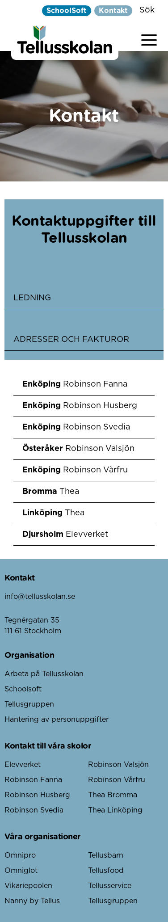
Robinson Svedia (33, 810)
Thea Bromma (112, 795)
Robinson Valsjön (118, 764)
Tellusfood (106, 870)
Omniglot (21, 870)
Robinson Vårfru (116, 779)
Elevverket (22, 764)
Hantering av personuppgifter (56, 719)
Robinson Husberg (37, 795)
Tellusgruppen (29, 704)
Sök (147, 10)
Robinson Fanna (33, 779)
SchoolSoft (66, 10)
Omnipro (20, 855)
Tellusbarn (105, 855)
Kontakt (113, 10)
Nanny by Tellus (32, 901)
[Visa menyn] (149, 38)
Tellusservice (109, 885)
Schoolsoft (23, 689)
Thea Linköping (115, 810)
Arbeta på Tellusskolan (44, 674)
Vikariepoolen (28, 885)
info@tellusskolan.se (39, 596)
